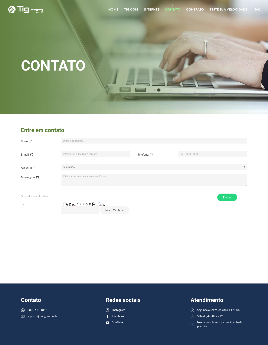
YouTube (117, 322)
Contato (173, 9)
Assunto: (28, 167)
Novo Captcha (114, 210)
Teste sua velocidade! (229, 9)
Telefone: (145, 154)
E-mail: (27, 154)
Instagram (118, 310)
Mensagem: (30, 177)
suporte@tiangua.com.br (43, 316)
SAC (257, 9)
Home (113, 9)
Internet (151, 9)
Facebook (118, 316)
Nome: (27, 141)
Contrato (195, 9)
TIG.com (131, 9)
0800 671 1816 (37, 310)
